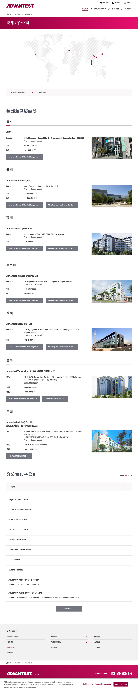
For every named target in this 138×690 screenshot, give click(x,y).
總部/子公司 (28, 14)
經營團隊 (54, 647)
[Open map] (106, 51)
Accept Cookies (121, 685)
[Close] (134, 684)
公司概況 (10, 642)
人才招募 (97, 647)
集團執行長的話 (12, 637)
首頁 (9, 14)
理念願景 (54, 637)
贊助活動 (10, 653)
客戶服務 (115, 9)
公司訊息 (85, 9)
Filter (13, 486)
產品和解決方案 (100, 9)
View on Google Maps (33, 141)
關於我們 (97, 637)
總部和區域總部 (19, 92)
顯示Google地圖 (31, 383)
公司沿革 (97, 642)
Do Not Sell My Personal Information (97, 685)
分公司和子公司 (40, 92)
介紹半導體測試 (56, 642)
